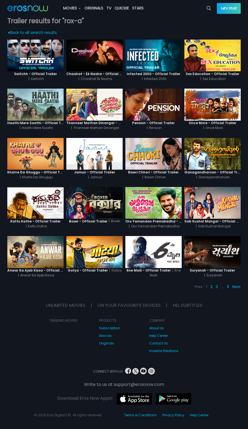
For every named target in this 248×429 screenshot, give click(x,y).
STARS (137, 8)
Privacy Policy (173, 415)
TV (108, 8)
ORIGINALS (93, 8)
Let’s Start (229, 8)
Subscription (109, 328)
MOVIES (71, 8)
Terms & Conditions (140, 415)
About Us (156, 328)
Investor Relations (163, 351)
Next (236, 286)
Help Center (158, 335)
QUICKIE (122, 8)
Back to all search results (32, 32)
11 (228, 286)
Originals (106, 343)
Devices (105, 335)
